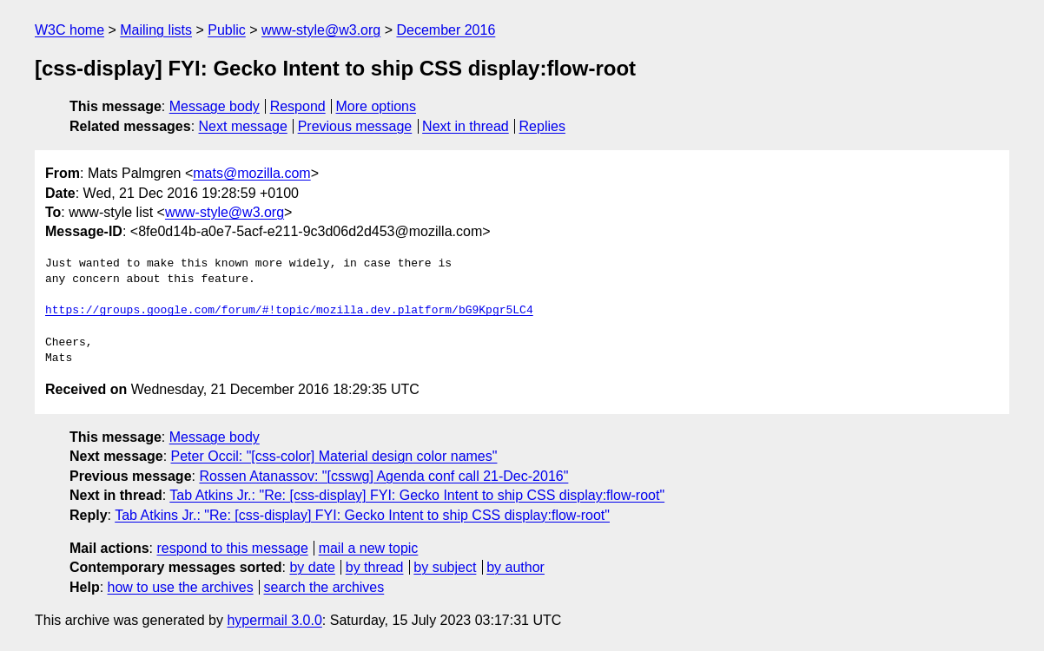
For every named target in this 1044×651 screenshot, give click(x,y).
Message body (214, 106)
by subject (444, 567)
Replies (542, 126)
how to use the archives (181, 587)
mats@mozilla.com (251, 173)
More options (376, 106)
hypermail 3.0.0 (274, 620)
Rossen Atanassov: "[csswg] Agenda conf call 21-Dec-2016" (383, 476)
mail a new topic (369, 548)
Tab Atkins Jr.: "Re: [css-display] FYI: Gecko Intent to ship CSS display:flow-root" (416, 495)
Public (227, 30)
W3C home (69, 30)
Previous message (355, 126)
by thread (375, 567)
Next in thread (465, 126)
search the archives (324, 587)
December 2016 (445, 30)
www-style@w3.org (320, 30)
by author (515, 567)
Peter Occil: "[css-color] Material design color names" (334, 456)
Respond (298, 106)
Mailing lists (156, 30)
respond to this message (231, 548)
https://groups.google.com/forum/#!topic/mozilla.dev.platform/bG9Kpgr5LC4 (289, 311)
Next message (243, 126)
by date (311, 567)
